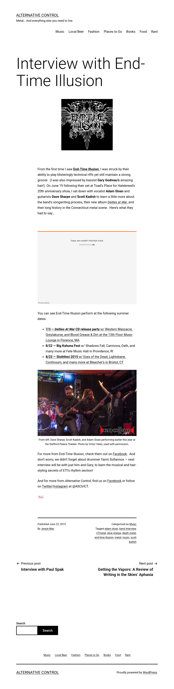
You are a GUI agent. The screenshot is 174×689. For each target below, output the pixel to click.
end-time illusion (104, 537)
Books (130, 32)
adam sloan (111, 528)
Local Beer (76, 32)
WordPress (150, 672)
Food (143, 32)
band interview (127, 528)
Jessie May (47, 528)
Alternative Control (37, 15)
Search (20, 623)
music (125, 537)
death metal (129, 533)
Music (60, 32)
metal (118, 537)
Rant (154, 32)
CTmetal (101, 533)
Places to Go (113, 32)
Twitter (47, 486)
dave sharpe (114, 533)
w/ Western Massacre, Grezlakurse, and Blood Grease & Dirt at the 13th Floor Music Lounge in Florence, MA (89, 334)
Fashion (93, 32)
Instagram (60, 486)
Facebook (120, 454)
